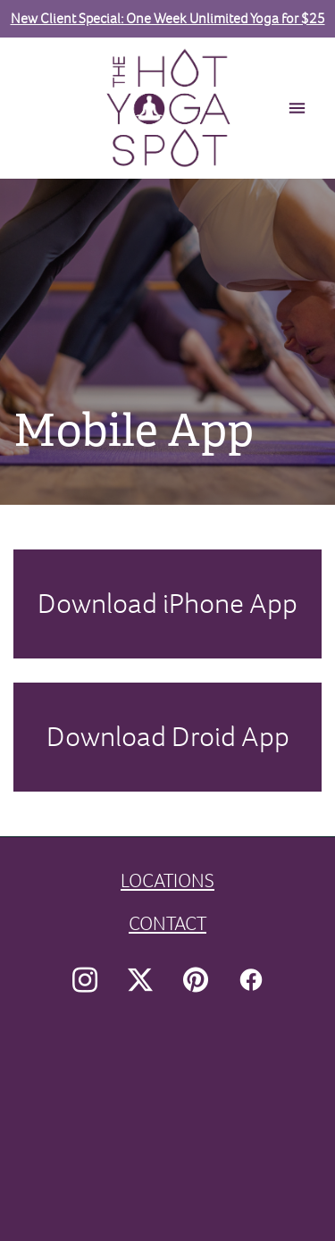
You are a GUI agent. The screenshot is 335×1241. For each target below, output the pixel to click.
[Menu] (297, 108)
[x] (140, 980)
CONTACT (167, 923)
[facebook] (251, 980)
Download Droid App (167, 736)
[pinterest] (195, 980)
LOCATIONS (167, 880)
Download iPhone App (167, 603)
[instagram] (85, 980)
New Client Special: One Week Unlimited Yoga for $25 (168, 18)
